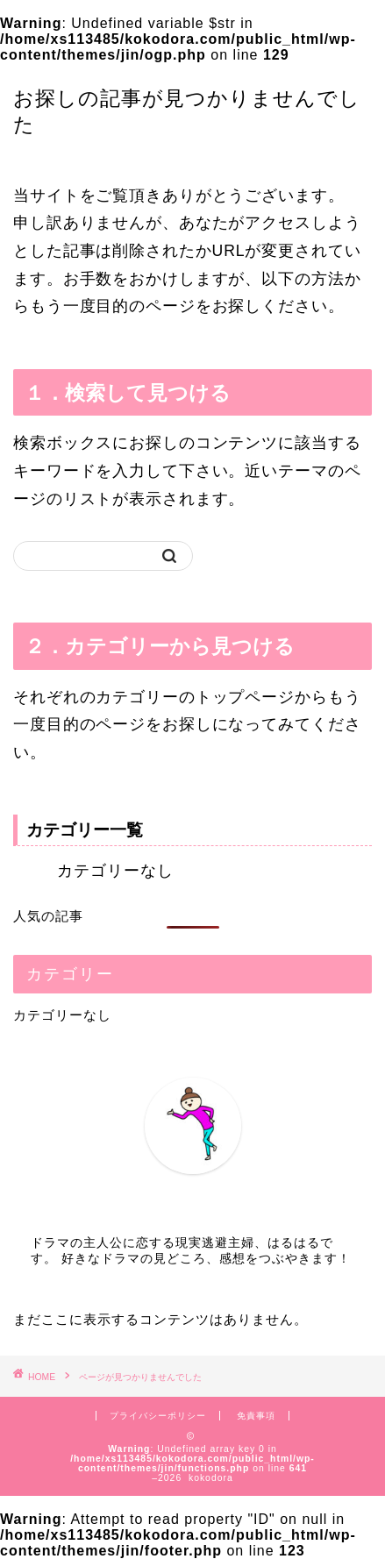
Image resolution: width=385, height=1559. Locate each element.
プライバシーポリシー (158, 1415)
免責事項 (256, 1415)
